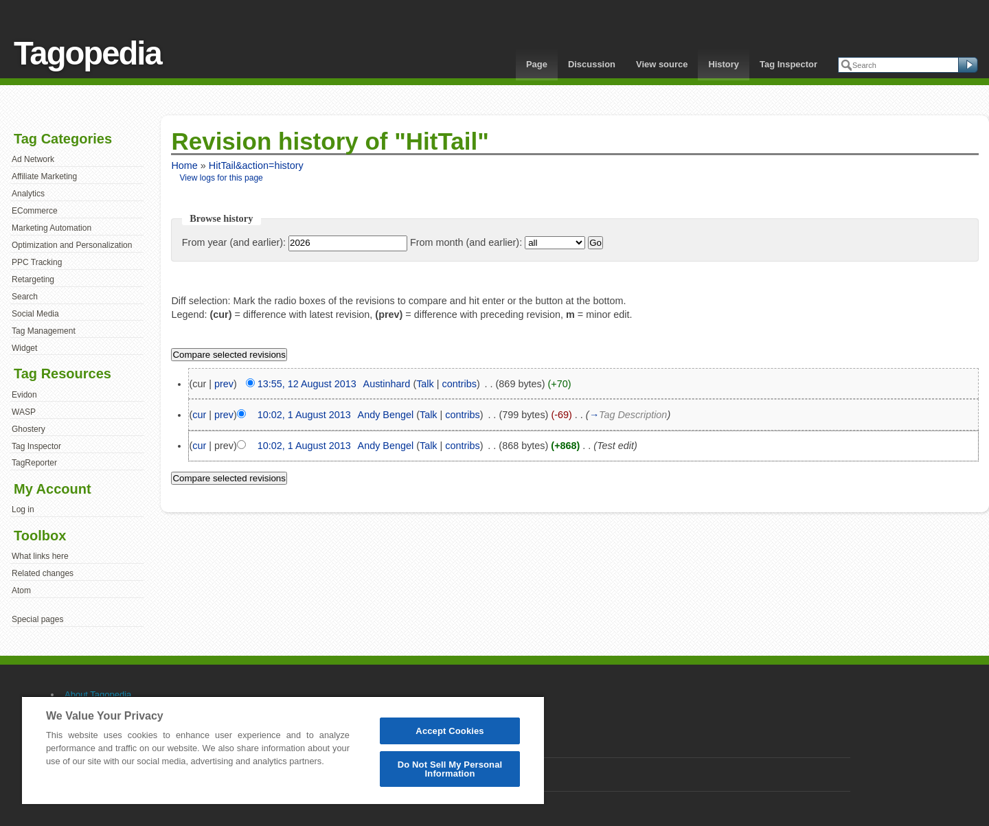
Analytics (28, 193)
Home (184, 165)
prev (224, 383)
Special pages (37, 619)
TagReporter (34, 463)
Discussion (591, 64)
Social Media (35, 314)
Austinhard (387, 383)
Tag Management (44, 331)
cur (199, 414)
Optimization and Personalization (72, 245)
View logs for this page (221, 178)
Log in (23, 509)
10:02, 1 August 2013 (304, 414)
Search (25, 296)
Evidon (24, 395)
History (723, 64)
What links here (40, 556)
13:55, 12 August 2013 (307, 383)
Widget (24, 348)
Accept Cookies (450, 731)
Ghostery (28, 429)
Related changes (42, 573)
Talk (425, 383)
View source (661, 64)
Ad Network (33, 159)
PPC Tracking (37, 262)
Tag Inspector (788, 64)
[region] (283, 750)
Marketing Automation (51, 228)
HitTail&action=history (256, 165)
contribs (459, 383)
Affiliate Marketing (44, 176)
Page (536, 64)
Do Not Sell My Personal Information (450, 769)
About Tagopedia (98, 694)
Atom (21, 590)
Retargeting (33, 279)
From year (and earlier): (234, 242)
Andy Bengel (386, 414)
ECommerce (35, 211)
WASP (24, 412)
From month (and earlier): (466, 242)
